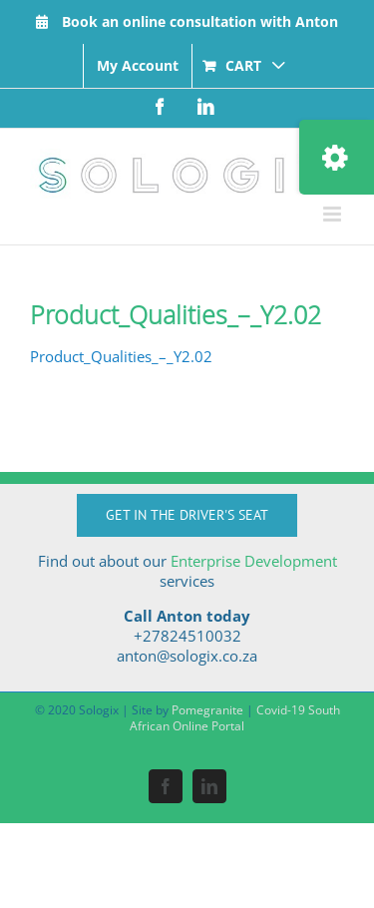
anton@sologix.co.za (187, 656)
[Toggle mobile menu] (333, 214)
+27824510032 (187, 636)
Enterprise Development (254, 561)
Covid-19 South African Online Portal (235, 717)
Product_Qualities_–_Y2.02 (121, 356)
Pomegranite (207, 709)
